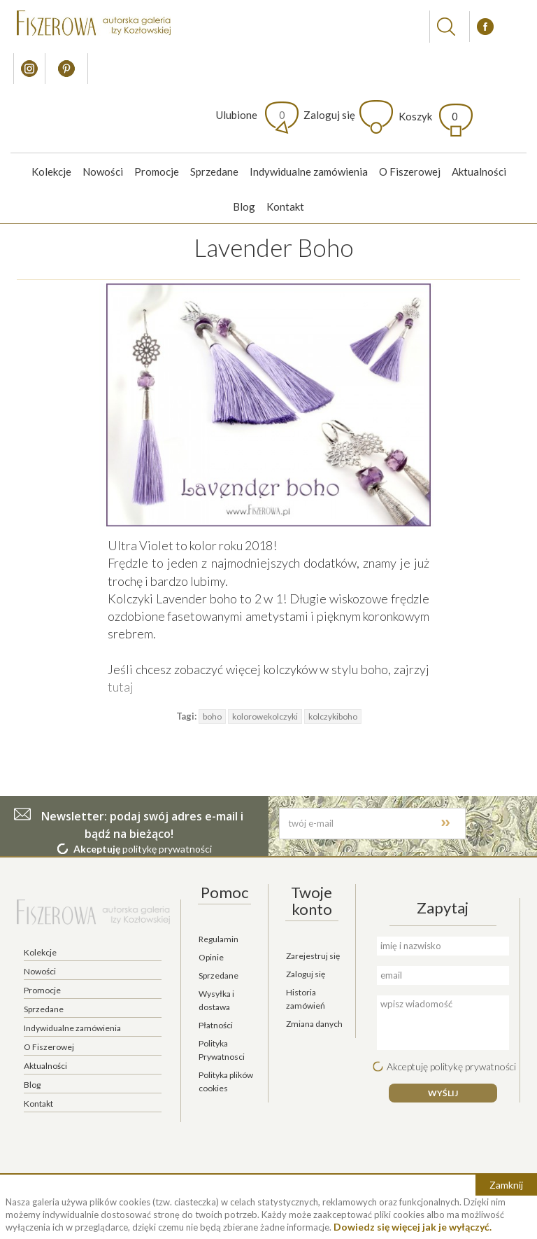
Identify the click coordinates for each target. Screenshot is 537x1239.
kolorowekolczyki (265, 716)
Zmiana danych (314, 1023)
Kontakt (285, 206)
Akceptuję (96, 849)
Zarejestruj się (313, 956)
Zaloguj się (329, 114)
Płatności (216, 1025)
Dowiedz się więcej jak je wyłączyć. (413, 1227)
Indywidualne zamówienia (309, 171)
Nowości (103, 171)
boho (212, 716)
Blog (244, 206)
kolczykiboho (332, 716)
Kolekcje (51, 171)
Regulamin (218, 939)
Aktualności (479, 171)
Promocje (156, 171)
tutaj (121, 686)
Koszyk (428, 116)
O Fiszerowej (410, 171)
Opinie (211, 957)
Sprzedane (214, 171)
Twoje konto (311, 900)
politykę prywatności (167, 849)
